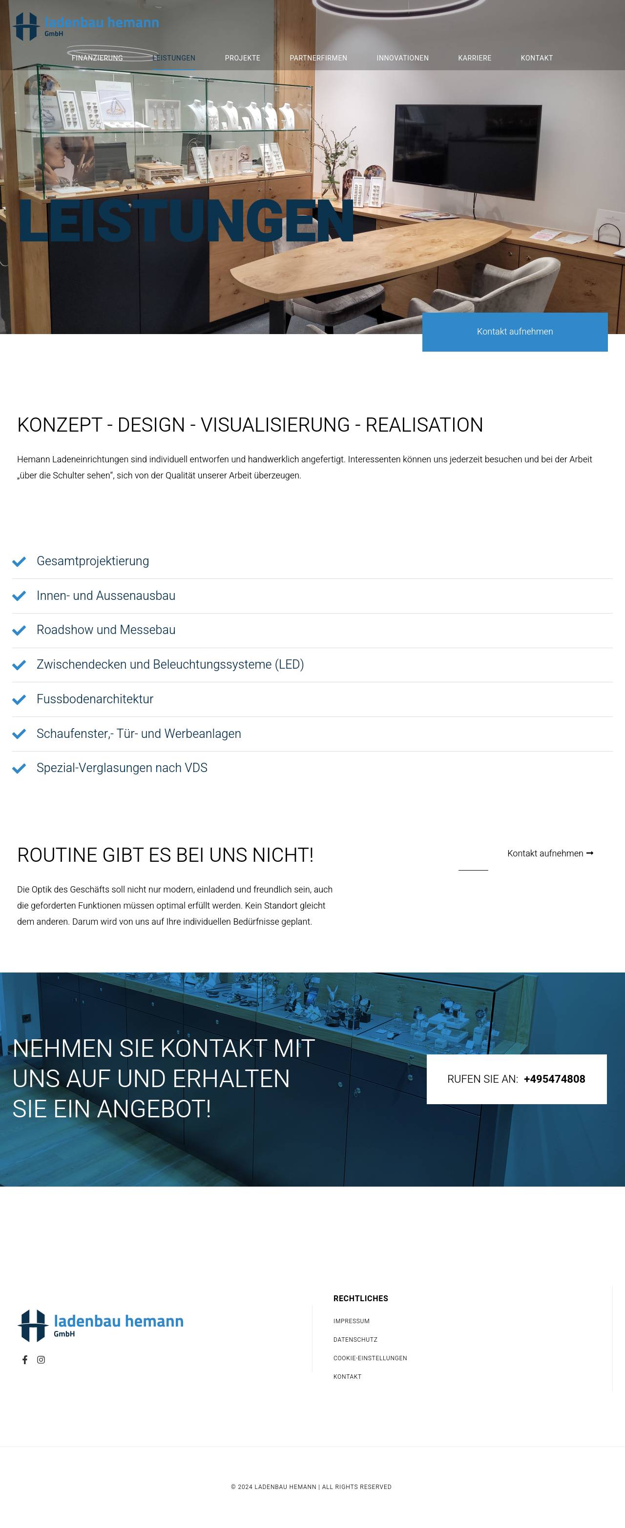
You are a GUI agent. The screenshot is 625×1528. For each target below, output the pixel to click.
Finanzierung (97, 58)
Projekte (243, 58)
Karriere (474, 58)
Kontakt (537, 58)
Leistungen (174, 58)
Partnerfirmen (318, 58)
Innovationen (403, 58)
